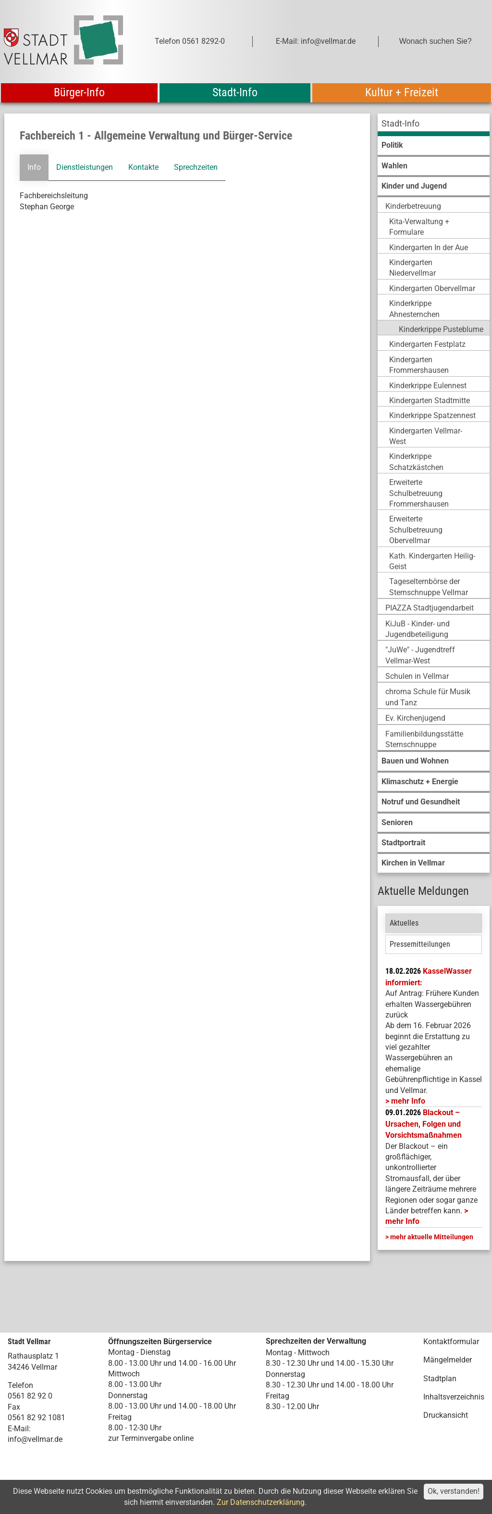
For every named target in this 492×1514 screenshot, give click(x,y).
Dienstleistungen (84, 167)
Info (34, 167)
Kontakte (143, 167)
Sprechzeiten (196, 167)
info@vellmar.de (35, 1439)
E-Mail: (19, 1428)
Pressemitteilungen (420, 944)
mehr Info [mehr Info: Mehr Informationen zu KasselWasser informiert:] (408, 1101)
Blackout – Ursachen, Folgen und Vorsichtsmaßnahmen (423, 1124)
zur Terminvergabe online (151, 1438)
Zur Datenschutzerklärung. (262, 1502)
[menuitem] (434, 125)
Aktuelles (404, 923)
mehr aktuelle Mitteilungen (431, 1237)
